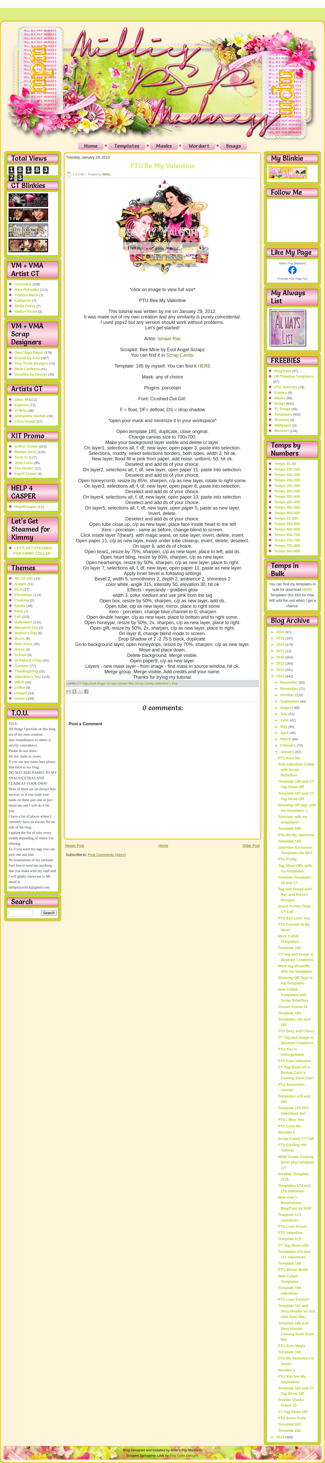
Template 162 (289, 1430)
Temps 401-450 (287, 502)
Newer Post (74, 846)
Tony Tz (21, 457)
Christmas (23, 595)
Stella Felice (25, 306)
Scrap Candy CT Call (296, 1139)
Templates (126, 146)
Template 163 (289, 1424)
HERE (204, 366)
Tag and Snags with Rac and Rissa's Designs (295, 894)
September (290, 701)
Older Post (251, 846)
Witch (19, 682)
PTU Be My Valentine (162, 166)
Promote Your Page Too (292, 278)
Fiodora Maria (26, 295)
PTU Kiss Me (289, 758)
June (285, 720)
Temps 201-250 (287, 480)
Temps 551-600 (287, 524)
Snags (233, 146)
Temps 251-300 (287, 486)
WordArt (281, 431)
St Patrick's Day (28, 660)
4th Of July (24, 578)
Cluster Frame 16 (293, 1007)
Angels (21, 584)
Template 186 (289, 828)
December (289, 682)
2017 (280, 651)
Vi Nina (21, 410)
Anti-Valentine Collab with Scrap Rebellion (296, 769)
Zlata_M (21, 399)
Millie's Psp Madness (292, 263)
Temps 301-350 (287, 491)
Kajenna (22, 405)
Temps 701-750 (287, 540)
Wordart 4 (286, 1370)
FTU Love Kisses (292, 1226)
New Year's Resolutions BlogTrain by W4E (294, 1202)
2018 (280, 644)
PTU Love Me (289, 1126)
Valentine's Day (28, 677)
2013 (280, 676)
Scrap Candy (179, 355)
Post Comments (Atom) (107, 855)
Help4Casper (26, 507)
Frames (280, 392)
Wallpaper (282, 425)
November (289, 689)
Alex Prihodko (27, 290)
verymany (23, 284)
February (288, 745)
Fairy (19, 611)
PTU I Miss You (291, 1120)
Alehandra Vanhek (30, 416)
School (21, 655)
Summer (22, 666)
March (286, 739)
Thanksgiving (26, 671)
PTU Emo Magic (292, 1346)
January (287, 752)
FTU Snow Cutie (292, 1418)
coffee (20, 687)
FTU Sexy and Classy (296, 1031)
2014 (280, 670)
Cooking (22, 600)
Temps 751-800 (287, 546)
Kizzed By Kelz (27, 358)
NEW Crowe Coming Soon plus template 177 (296, 1162)
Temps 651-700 (287, 535)
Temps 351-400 (287, 496)
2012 (280, 1437)
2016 (280, 657)
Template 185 (289, 841)
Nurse (20, 649)
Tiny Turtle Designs (31, 363)
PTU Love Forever (293, 1299)
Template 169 (289, 1263)
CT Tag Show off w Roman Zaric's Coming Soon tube (295, 1072)
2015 (280, 663)
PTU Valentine (290, 1233)
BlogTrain (282, 371)
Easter (20, 606)
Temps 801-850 (287, 551)
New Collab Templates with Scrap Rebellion (293, 994)
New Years (24, 644)
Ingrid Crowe (26, 474)
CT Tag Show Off (292, 1412)
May (284, 726)
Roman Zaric (26, 452)
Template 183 (289, 1013)
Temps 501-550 (287, 513)
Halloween (23, 622)
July (284, 714)
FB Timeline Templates (294, 376)
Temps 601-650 (287, 529)
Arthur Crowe (26, 446)
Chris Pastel (25, 421)
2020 (280, 632)
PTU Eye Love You (294, 918)
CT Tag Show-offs (293, 1245)
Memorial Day (26, 627)
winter (20, 698)
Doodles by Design (31, 374)
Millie (106, 174)
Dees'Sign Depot (29, 352)
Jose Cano (24, 463)
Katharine (23, 300)
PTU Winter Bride (293, 1270)
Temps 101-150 (287, 469)
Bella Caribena (27, 369)
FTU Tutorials (285, 387)
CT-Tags (83, 683)
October (287, 695)
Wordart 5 (286, 1132)
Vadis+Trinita (26, 311)
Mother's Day (26, 633)
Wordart (198, 146)
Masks (164, 146)
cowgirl (21, 693)
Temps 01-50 (285, 464)
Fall (18, 617)
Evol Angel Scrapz (103, 683)
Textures (281, 420)
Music (20, 638)
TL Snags (282, 409)
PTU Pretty (287, 859)
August (287, 708)
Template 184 (289, 948)
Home (91, 146)
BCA (18, 589)
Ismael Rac (169, 338)
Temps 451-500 (287, 507)
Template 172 (289, 1239)
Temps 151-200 (287, 475)
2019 (280, 638)
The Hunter (24, 468)
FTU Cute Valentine (294, 1061)
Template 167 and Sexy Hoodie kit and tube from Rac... (296, 1311)
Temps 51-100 (286, 518)
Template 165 (289, 1352)
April (285, 733)
